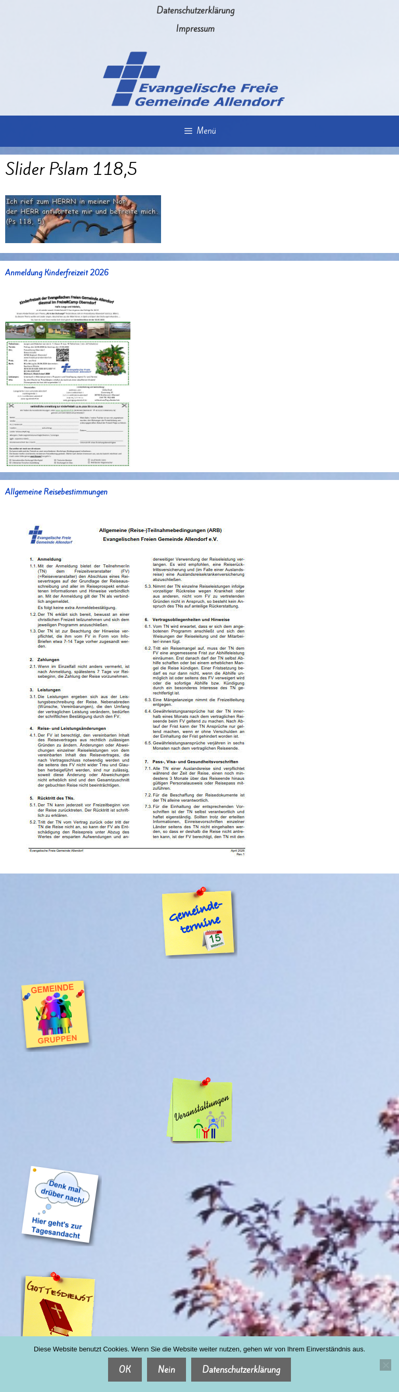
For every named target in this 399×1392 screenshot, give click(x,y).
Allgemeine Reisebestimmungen (56, 492)
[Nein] (385, 1365)
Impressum (195, 28)
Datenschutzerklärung (195, 10)
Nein (166, 1369)
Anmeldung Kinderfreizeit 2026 (57, 273)
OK (125, 1369)
